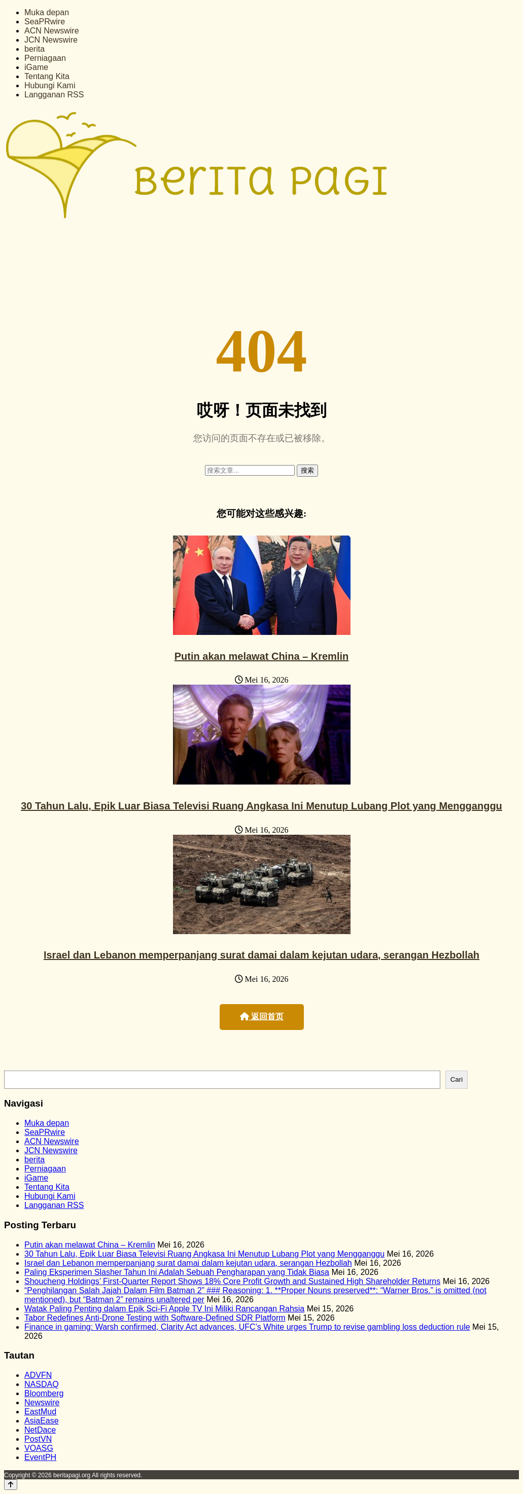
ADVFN (38, 1375)
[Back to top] (10, 1484)
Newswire (41, 1402)
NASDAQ (41, 1384)
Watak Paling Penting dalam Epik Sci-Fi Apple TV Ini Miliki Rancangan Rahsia (164, 1308)
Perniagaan (45, 58)
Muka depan (46, 12)
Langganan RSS (54, 94)
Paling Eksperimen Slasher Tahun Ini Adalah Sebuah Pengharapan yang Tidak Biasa (176, 1272)
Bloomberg (43, 1393)
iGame (36, 67)
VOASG (38, 1448)
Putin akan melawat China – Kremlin (261, 656)
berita (34, 49)
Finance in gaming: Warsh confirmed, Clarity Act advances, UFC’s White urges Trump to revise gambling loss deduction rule (247, 1327)
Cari (456, 1079)
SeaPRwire (44, 21)
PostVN (38, 1439)
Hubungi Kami (50, 85)
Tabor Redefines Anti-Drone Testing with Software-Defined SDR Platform (155, 1317)
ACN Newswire (51, 30)
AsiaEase (41, 1420)
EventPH (40, 1457)
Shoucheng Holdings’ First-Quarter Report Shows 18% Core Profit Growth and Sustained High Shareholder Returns (232, 1281)
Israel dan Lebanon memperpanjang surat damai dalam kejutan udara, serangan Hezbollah (261, 955)
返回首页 (262, 1016)
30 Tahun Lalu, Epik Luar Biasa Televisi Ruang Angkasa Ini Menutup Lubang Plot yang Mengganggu (261, 805)
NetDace (40, 1430)
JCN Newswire (51, 39)
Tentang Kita (46, 76)
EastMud (40, 1411)
